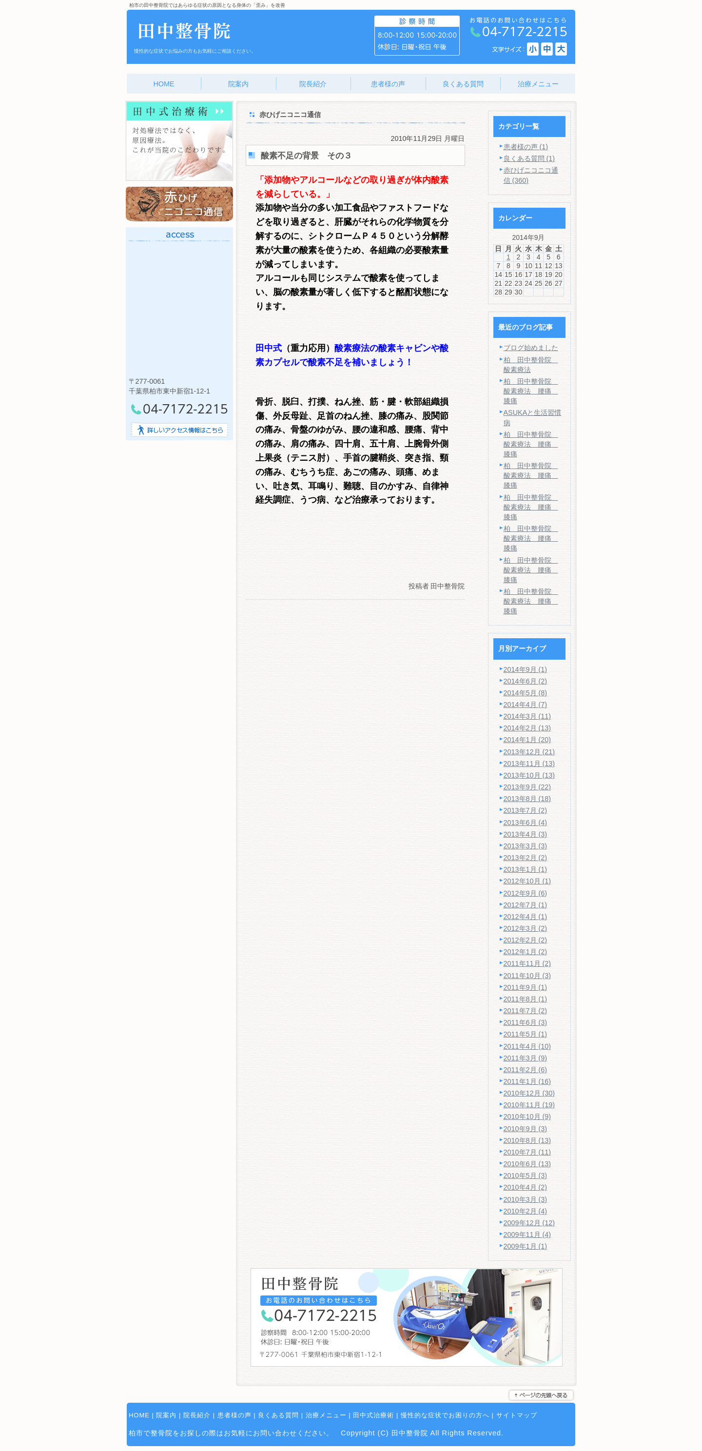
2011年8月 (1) (525, 999)
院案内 (166, 1415)
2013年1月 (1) (525, 869)
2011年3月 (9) (525, 1058)
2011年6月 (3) (525, 1022)
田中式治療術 (373, 1415)
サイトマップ (516, 1415)
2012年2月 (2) (525, 940)
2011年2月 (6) (525, 1070)
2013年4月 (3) (525, 834)
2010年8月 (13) (527, 1140)
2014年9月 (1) (525, 669)
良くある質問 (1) (529, 158)
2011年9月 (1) (525, 987)
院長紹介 (197, 1415)
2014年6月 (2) (525, 681)
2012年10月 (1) (527, 881)
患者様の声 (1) (526, 147)
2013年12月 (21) (529, 752)
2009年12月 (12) (529, 1223)
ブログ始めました (531, 348)
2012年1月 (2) (525, 952)
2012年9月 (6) (525, 893)
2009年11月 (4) (527, 1234)
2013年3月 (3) (525, 846)
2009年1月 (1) (525, 1246)
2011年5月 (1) (525, 1034)
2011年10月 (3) (527, 976)
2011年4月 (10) (527, 1046)
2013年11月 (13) (529, 763)
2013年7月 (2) (525, 810)
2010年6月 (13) (527, 1164)
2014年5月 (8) (525, 693)
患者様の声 (234, 1415)
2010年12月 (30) (529, 1093)
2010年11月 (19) (529, 1105)
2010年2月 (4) (525, 1211)
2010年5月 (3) (525, 1175)
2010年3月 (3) (525, 1199)
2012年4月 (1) (525, 917)
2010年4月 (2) (525, 1187)
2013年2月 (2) (525, 858)
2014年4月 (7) (525, 704)
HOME (139, 1415)
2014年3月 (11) (527, 716)
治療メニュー (326, 1415)
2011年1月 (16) (527, 1081)
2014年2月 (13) (527, 728)
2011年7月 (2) (525, 1011)
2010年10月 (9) (527, 1116)
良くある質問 (278, 1415)
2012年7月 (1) (525, 905)
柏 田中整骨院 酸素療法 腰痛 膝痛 (531, 391)
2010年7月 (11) (527, 1152)
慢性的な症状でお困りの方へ (445, 1415)
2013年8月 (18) (527, 799)
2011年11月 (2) (527, 963)
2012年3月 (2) (525, 928)
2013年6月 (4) (525, 822)
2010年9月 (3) (525, 1129)
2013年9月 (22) (527, 787)
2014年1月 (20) (527, 740)
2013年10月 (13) (529, 775)
